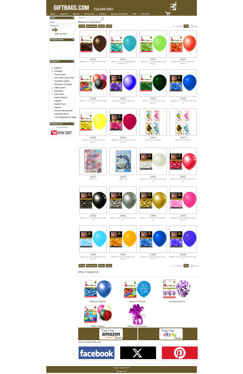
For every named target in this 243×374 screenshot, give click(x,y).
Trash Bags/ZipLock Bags (65, 117)
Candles (57, 101)
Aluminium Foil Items (63, 84)
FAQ (134, 14)
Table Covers (60, 88)
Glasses (57, 107)
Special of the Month (119, 14)
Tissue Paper (60, 74)
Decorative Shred (61, 81)
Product (102, 14)
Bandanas (58, 91)
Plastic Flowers (60, 97)
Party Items (59, 94)
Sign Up (76, 14)
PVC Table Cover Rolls (64, 78)
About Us (64, 14)
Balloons (58, 68)
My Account (89, 14)
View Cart (145, 14)
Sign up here (60, 34)
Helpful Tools (59, 104)
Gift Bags (58, 71)
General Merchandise (63, 111)
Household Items (61, 114)
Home (52, 14)
